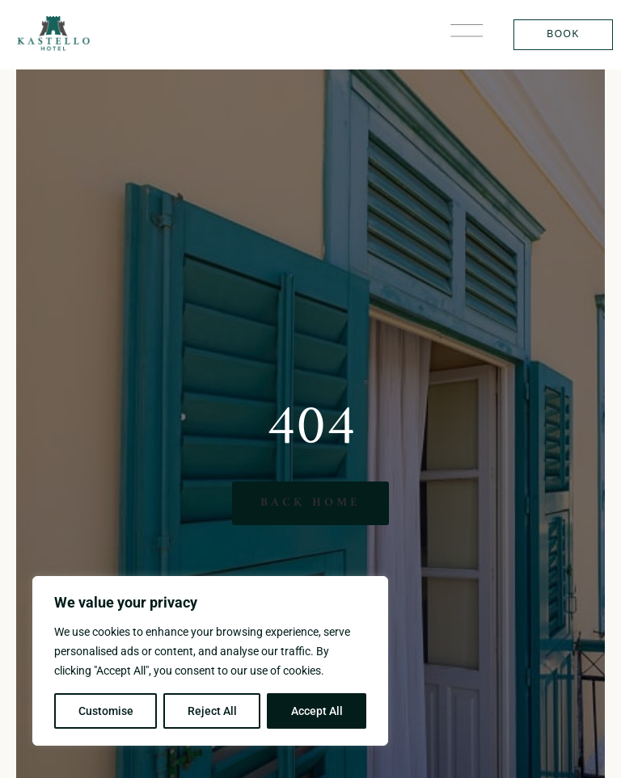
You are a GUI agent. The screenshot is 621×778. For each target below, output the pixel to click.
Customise (105, 710)
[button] (466, 34)
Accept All (317, 710)
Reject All (212, 710)
